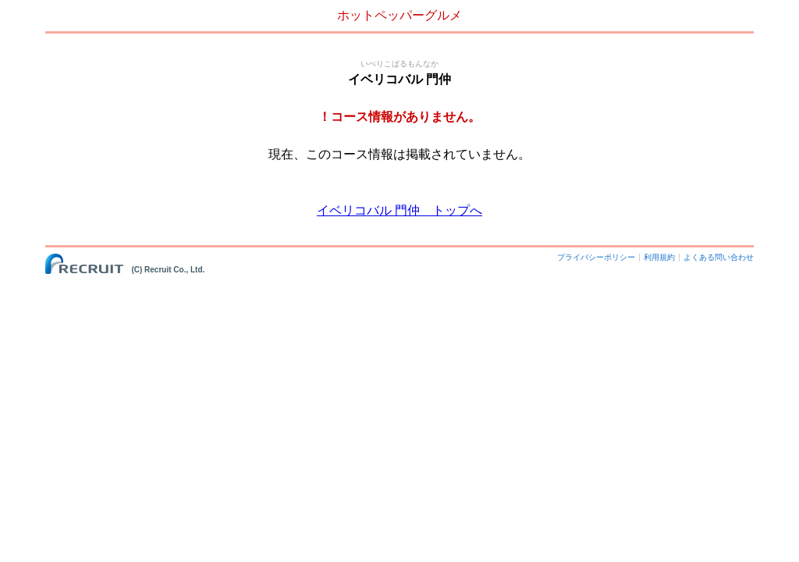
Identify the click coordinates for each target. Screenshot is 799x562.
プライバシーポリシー (596, 257)
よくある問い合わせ (719, 257)
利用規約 (659, 257)
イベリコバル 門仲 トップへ (399, 210)
